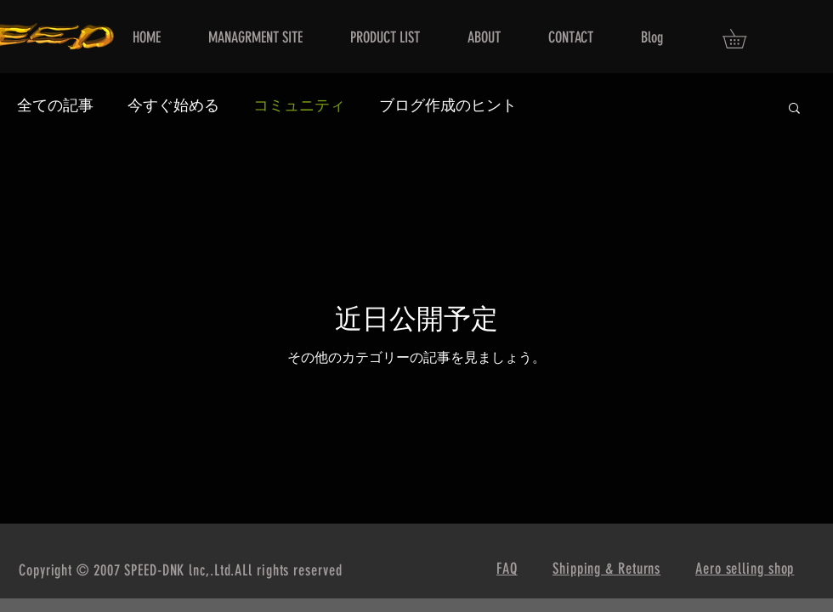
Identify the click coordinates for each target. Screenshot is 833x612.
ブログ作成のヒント (448, 107)
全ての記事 (55, 107)
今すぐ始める (173, 107)
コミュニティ (299, 107)
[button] (743, 38)
